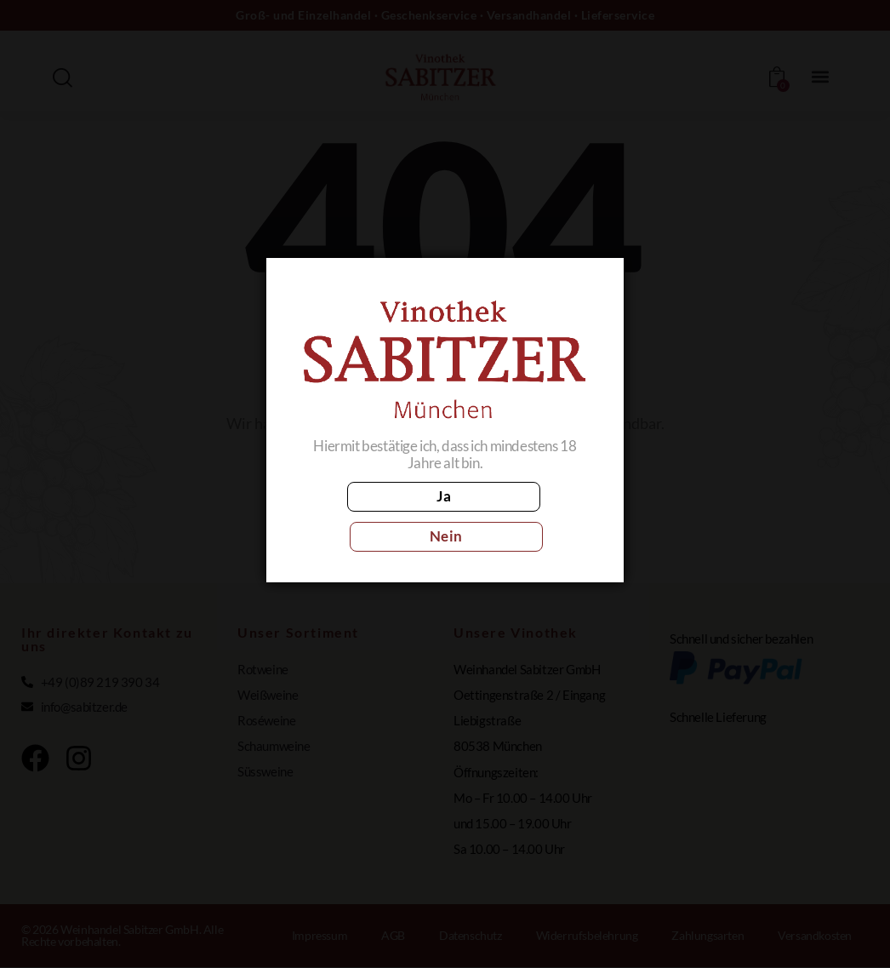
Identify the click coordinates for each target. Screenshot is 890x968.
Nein (520, 515)
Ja (369, 515)
